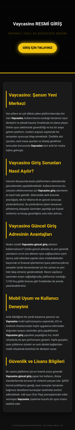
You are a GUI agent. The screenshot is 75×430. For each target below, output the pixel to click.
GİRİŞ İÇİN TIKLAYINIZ (37, 48)
